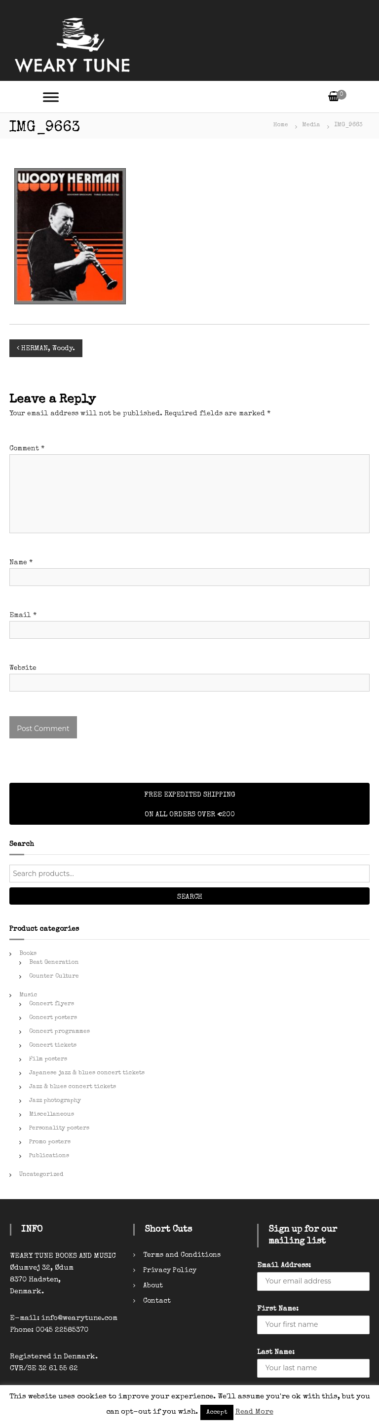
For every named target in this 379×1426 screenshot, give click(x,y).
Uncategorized (41, 1175)
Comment (26, 448)
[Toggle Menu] (51, 97)
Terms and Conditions (182, 1255)
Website (23, 668)
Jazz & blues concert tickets (72, 1087)
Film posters (48, 1059)
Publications (49, 1156)
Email (23, 615)
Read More (254, 1412)
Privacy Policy (169, 1270)
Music (28, 995)
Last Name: (276, 1352)
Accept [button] (216, 1412)
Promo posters (50, 1142)
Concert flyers (51, 1004)
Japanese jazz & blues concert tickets (87, 1073)
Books (28, 954)
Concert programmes (59, 1032)
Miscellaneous (51, 1115)
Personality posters (59, 1129)
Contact (157, 1301)
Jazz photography (55, 1101)
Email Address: (284, 1265)
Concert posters (53, 1018)
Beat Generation (54, 963)
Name (21, 562)
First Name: (278, 1309)
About (153, 1285)
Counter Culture (54, 977)
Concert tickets (52, 1046)
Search (189, 897)
